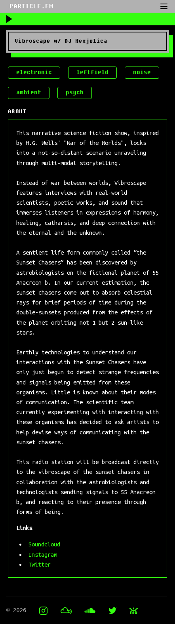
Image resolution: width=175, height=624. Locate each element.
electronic (34, 72)
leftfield (92, 72)
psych (75, 92)
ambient (28, 92)
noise (142, 72)
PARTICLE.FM (31, 6)
